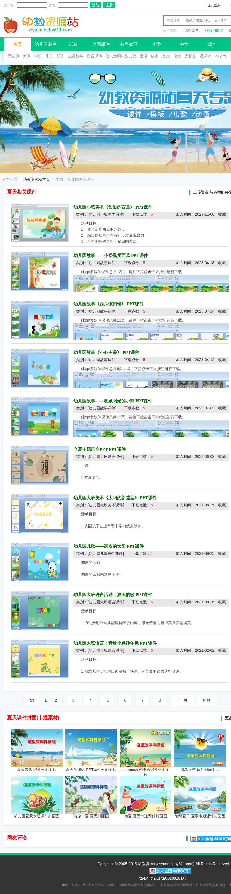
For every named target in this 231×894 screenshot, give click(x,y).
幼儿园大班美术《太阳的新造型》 (106, 497)
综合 (212, 44)
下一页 (181, 700)
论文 (177, 56)
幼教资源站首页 (36, 179)
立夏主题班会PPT (90, 449)
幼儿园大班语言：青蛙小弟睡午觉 (106, 643)
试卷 (73, 44)
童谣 (143, 56)
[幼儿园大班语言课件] (106, 602)
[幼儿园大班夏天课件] (106, 456)
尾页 (206, 700)
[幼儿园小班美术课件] (106, 214)
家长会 (190, 56)
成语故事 (75, 56)
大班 (26, 56)
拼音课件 (94, 56)
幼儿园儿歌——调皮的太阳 (99, 546)
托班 (60, 56)
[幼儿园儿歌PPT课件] (106, 553)
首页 (17, 44)
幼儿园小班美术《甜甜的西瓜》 (103, 207)
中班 (38, 56)
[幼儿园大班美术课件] (106, 505)
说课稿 (205, 56)
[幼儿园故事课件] (102, 263)
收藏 (222, 214)
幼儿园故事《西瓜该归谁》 (99, 304)
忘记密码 (214, 5)
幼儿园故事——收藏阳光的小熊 (103, 401)
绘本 (155, 56)
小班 (49, 56)
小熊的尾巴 (190, 31)
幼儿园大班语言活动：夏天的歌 (103, 594)
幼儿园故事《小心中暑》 (97, 352)
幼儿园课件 (45, 44)
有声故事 (128, 44)
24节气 (221, 56)
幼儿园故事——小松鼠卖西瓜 (101, 255)
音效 (166, 56)
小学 (156, 44)
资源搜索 (173, 21)
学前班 (13, 56)
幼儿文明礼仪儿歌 (121, 56)
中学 (184, 44)
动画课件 (101, 44)
